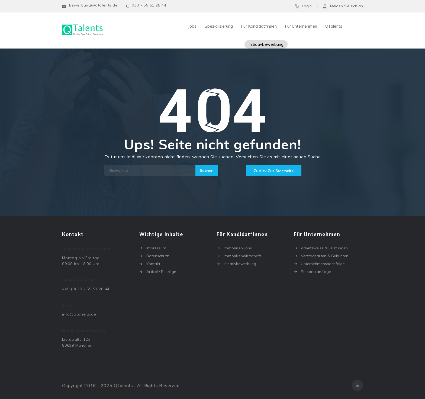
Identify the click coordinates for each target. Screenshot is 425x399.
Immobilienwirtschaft (242, 255)
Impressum (156, 248)
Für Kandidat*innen (259, 26)
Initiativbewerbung (266, 44)
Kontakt (153, 263)
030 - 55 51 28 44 (149, 5)
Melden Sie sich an (343, 6)
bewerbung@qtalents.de (93, 5)
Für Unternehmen (301, 26)
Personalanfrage (316, 271)
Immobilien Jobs (238, 248)
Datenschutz (157, 255)
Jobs (192, 26)
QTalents (333, 26)
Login (303, 6)
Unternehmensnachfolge (323, 263)
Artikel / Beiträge (161, 271)
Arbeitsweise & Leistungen (324, 248)
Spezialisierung (219, 26)
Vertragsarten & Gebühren (324, 255)
